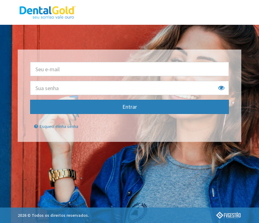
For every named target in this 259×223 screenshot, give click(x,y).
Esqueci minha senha (55, 126)
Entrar (129, 106)
